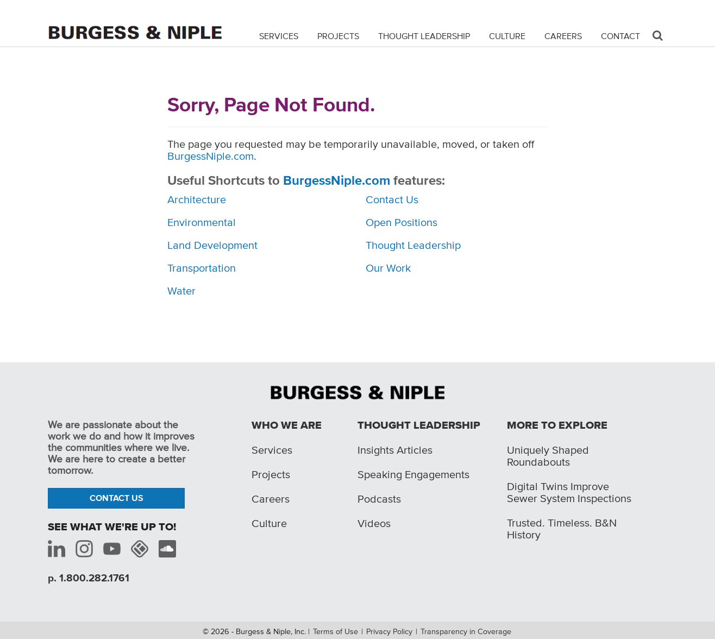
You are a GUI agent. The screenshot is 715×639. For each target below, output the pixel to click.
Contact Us (392, 199)
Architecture (196, 199)
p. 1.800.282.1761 (88, 578)
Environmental (201, 222)
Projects (338, 36)
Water (181, 291)
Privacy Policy (389, 631)
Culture (507, 36)
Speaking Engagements (413, 474)
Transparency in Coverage (466, 631)
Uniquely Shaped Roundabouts (548, 456)
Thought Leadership (424, 36)
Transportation (201, 268)
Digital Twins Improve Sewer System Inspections (569, 492)
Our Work (388, 268)
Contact (620, 36)
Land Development (212, 245)
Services (278, 36)
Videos (374, 523)
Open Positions (401, 222)
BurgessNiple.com (210, 156)
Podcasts (379, 499)
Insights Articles (395, 450)
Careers (563, 36)
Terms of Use (335, 631)
